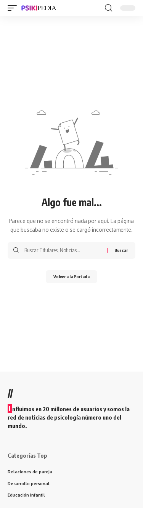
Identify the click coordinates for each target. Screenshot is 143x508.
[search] (108, 8)
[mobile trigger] (14, 8)
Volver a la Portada (71, 276)
